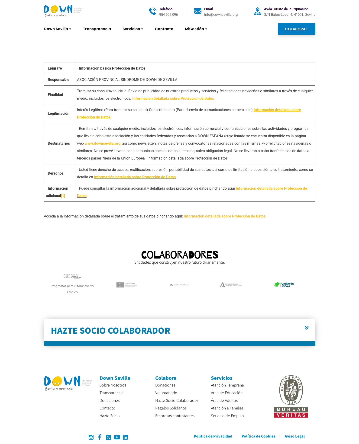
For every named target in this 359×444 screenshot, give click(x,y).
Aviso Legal (295, 436)
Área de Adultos (224, 400)
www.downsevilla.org (102, 143)
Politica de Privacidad (213, 436)
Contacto (107, 408)
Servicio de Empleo (227, 415)
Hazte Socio (110, 415)
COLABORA (296, 28)
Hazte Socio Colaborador (176, 400)
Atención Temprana (227, 385)
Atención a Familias (227, 408)
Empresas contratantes (174, 415)
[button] (179, 332)
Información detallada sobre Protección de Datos (173, 98)
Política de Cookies (258, 436)
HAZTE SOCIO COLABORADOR (110, 330)
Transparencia (111, 392)
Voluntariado (166, 392)
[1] (63, 196)
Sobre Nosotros (113, 385)
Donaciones (110, 400)
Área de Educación (227, 392)
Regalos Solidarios (171, 408)
